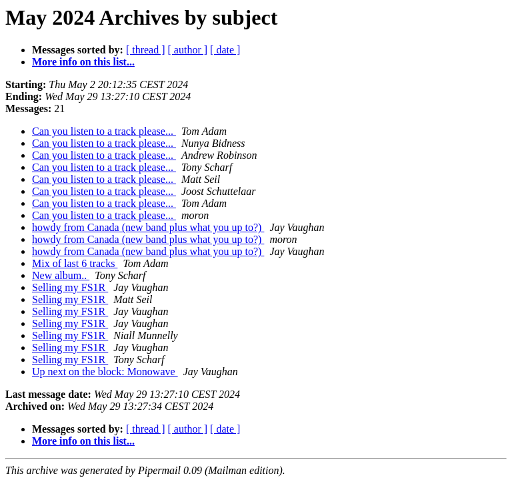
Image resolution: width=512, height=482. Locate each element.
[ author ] (188, 49)
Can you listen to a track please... (104, 131)
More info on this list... (83, 61)
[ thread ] (145, 49)
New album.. (60, 275)
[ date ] (225, 49)
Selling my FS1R (70, 287)
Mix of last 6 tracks (74, 263)
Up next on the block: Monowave (105, 371)
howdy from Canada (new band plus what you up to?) (148, 227)
